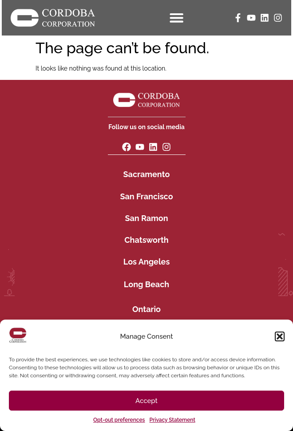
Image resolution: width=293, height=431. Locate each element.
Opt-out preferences (119, 420)
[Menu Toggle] (177, 17)
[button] (279, 336)
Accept (146, 401)
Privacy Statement (172, 420)
